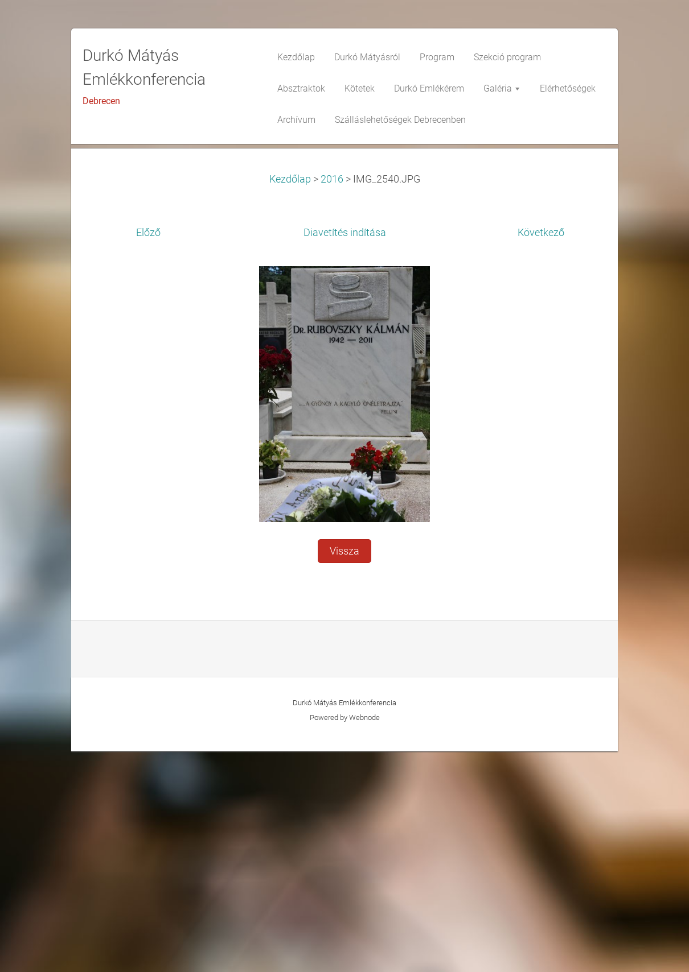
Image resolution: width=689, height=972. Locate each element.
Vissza (344, 771)
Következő (541, 453)
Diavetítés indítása (345, 453)
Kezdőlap (290, 400)
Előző (148, 453)
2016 (332, 400)
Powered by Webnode (345, 938)
